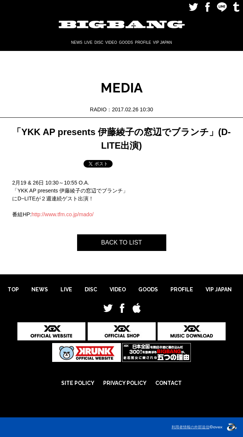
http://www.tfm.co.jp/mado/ (63, 214)
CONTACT (168, 383)
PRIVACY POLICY (125, 383)
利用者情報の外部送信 (190, 427)
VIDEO (111, 42)
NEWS (76, 42)
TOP (13, 289)
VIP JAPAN (162, 42)
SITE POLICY (77, 383)
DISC (99, 42)
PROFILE (143, 42)
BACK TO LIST (121, 242)
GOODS (126, 42)
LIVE (88, 42)
